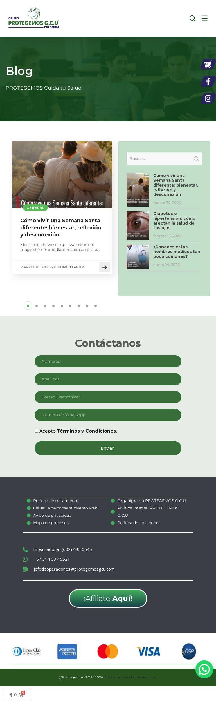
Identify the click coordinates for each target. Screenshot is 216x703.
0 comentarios (69, 267)
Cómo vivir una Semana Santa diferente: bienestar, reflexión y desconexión (60, 228)
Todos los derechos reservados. (131, 677)
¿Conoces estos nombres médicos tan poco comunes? (176, 251)
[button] (28, 305)
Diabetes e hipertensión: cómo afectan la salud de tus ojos (174, 220)
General (35, 208)
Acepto (78, 431)
